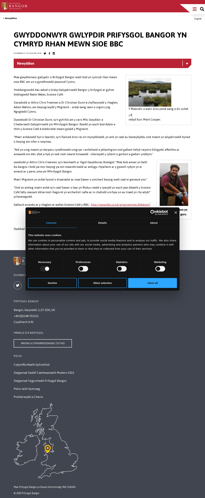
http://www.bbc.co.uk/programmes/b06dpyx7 (120, 204)
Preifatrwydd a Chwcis (28, 397)
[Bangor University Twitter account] (45, 53)
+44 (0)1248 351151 (26, 316)
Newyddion (11, 18)
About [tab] (154, 222)
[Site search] (202, 9)
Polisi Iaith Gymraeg (27, 389)
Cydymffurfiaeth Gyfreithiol (32, 364)
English (198, 19)
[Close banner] (176, 212)
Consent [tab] (51, 222)
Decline (52, 282)
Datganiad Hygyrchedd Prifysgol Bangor (40, 380)
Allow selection (102, 282)
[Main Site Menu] (194, 9)
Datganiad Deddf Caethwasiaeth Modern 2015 (44, 372)
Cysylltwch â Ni (23, 322)
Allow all (152, 282)
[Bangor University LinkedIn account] (54, 53)
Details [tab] (102, 222)
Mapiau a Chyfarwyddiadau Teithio (43, 343)
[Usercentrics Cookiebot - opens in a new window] (153, 212)
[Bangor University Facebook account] (49, 53)
